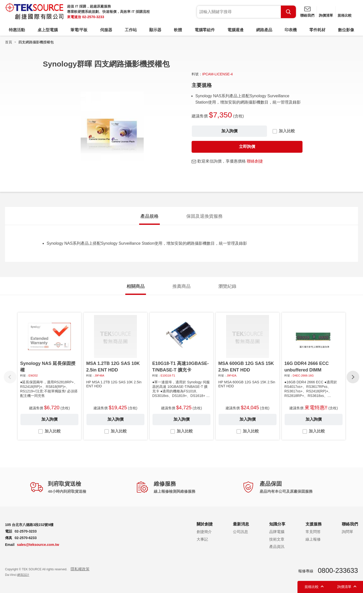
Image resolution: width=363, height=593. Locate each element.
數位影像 (346, 30)
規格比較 (345, 15)
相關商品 (136, 286)
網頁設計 (23, 575)
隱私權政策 (80, 569)
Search (288, 12)
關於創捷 (205, 524)
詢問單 (347, 531)
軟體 (178, 30)
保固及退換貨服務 (204, 216)
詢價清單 (326, 15)
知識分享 (277, 524)
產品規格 (149, 216)
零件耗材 (317, 30)
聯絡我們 (307, 15)
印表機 (291, 30)
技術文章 (276, 539)
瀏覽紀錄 (227, 286)
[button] (353, 377)
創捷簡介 (204, 531)
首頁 (8, 42)
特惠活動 (17, 30)
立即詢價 (247, 146)
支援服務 (314, 524)
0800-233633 (338, 570)
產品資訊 (276, 546)
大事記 (202, 539)
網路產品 (264, 30)
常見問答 (313, 531)
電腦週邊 (235, 30)
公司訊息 (240, 531)
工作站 (131, 30)
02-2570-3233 (93, 17)
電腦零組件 (205, 30)
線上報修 (313, 539)
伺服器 (106, 30)
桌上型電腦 (48, 30)
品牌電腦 (276, 531)
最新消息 (241, 524)
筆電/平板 (78, 30)
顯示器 (155, 30)
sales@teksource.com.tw (38, 545)
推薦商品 (181, 286)
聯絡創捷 (255, 161)
